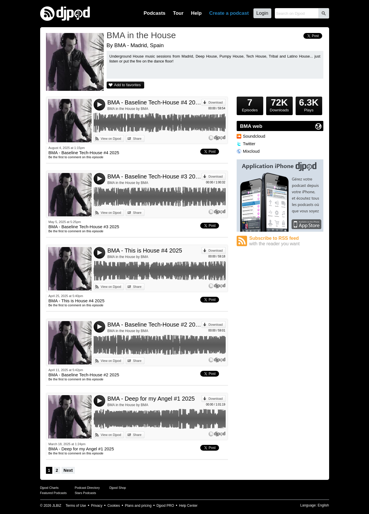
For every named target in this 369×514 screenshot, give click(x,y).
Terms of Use (76, 506)
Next (68, 470)
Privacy (96, 506)
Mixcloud (251, 151)
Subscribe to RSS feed (286, 241)
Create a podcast (229, 13)
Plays (309, 104)
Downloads (279, 104)
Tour (178, 13)
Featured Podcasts (53, 493)
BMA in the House (141, 35)
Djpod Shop (118, 487)
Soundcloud (254, 136)
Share (137, 138)
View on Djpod (111, 138)
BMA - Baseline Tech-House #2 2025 (154, 324)
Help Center (188, 506)
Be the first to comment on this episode (76, 157)
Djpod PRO (165, 506)
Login (262, 13)
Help (196, 13)
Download (216, 102)
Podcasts (155, 13)
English (323, 505)
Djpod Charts (49, 487)
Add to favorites (127, 85)
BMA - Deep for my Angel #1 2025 (151, 398)
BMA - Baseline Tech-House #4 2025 (154, 102)
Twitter (249, 143)
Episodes (250, 104)
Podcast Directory (87, 487)
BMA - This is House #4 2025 (144, 250)
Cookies (113, 506)
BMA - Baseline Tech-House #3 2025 (154, 176)
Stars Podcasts (85, 493)
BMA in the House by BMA (127, 109)
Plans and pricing (138, 506)
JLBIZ (56, 506)
